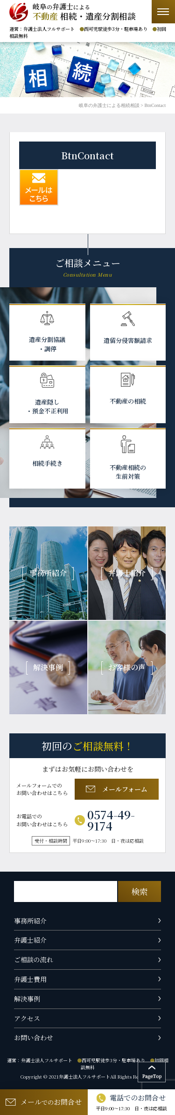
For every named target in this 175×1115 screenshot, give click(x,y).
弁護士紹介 (30, 940)
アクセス (27, 1018)
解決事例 (27, 998)
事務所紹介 (30, 920)
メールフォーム (116, 789)
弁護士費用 (30, 979)
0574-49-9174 (105, 820)
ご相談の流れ (33, 959)
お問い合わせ (33, 1037)
